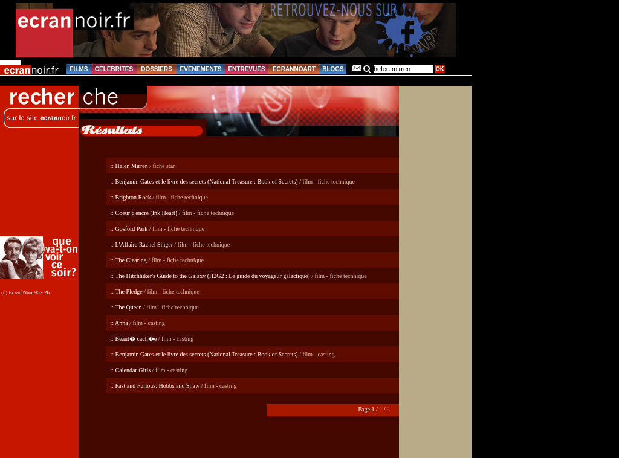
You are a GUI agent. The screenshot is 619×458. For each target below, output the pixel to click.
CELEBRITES (114, 69)
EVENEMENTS (201, 69)
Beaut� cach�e (136, 338)
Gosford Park (131, 228)
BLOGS (333, 69)
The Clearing (130, 260)
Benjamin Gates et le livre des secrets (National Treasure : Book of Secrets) (206, 181)
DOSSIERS (156, 69)
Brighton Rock (133, 197)
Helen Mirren (131, 166)
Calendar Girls (133, 370)
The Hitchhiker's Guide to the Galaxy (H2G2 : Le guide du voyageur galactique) (212, 276)
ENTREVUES (246, 69)
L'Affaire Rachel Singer (144, 244)
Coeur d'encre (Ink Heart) (146, 213)
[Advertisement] (41, 187)
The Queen (128, 307)
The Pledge (128, 291)
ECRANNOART (294, 69)
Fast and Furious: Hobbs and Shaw (157, 385)
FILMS (79, 69)
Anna (121, 323)
